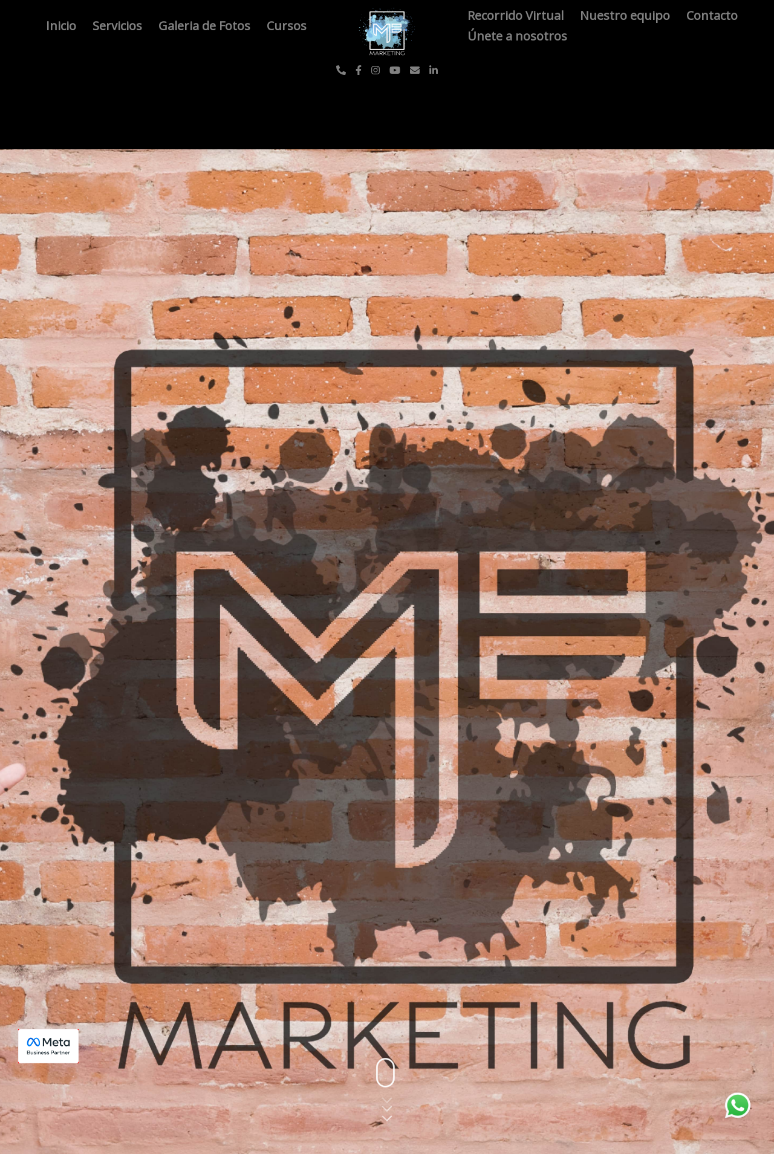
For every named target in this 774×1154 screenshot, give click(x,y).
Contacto (712, 15)
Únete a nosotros (517, 36)
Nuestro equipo (626, 15)
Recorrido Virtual (517, 15)
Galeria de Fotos (205, 26)
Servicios (119, 26)
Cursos (287, 26)
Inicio (62, 26)
